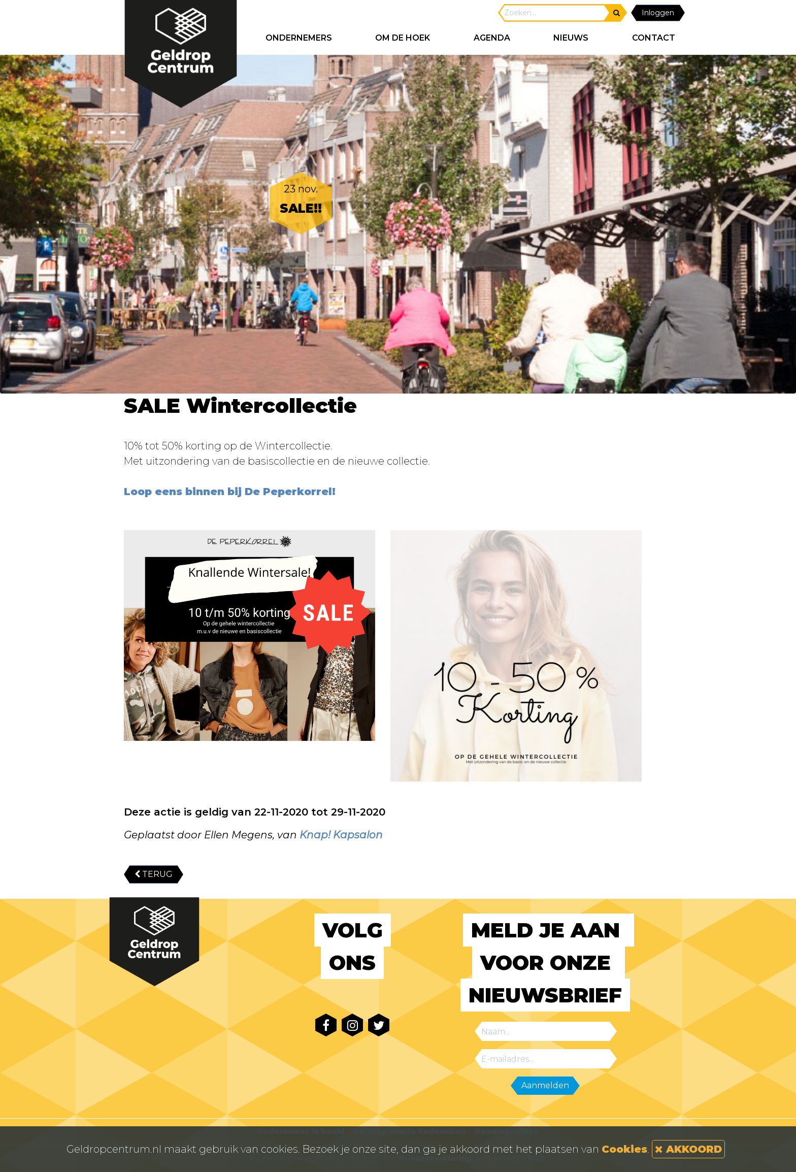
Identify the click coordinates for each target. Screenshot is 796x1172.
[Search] (554, 13)
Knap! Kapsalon (341, 835)
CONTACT (653, 38)
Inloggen (658, 12)
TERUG (154, 874)
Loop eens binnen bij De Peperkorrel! (230, 491)
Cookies (624, 1149)
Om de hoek (402, 38)
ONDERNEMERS (299, 38)
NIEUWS (570, 38)
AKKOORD (688, 1149)
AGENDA (492, 38)
